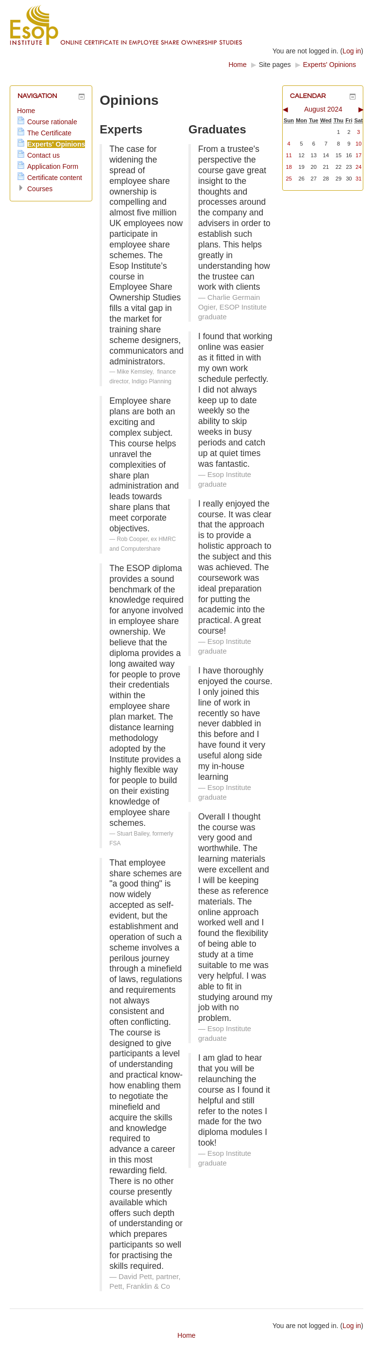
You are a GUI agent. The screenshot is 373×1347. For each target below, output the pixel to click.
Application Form (52, 166)
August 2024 (323, 109)
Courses (39, 189)
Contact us (43, 155)
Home (237, 64)
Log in (351, 51)
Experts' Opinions (329, 64)
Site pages (275, 64)
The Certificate (49, 133)
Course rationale (52, 122)
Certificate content (54, 177)
